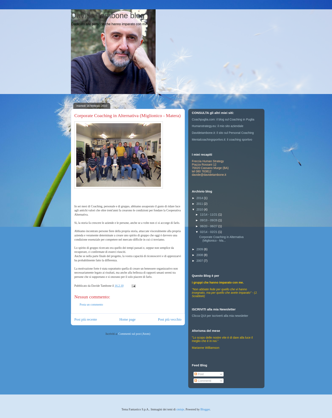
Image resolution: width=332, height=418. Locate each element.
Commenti (202, 380)
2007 (200, 260)
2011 (200, 203)
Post (199, 374)
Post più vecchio (169, 319)
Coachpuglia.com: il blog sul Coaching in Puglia (223, 119)
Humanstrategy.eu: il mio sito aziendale (217, 126)
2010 (200, 209)
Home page (127, 319)
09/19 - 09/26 (209, 220)
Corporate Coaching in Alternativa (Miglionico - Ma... (221, 238)
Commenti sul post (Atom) (134, 333)
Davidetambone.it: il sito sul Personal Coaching (223, 132)
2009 (200, 249)
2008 (200, 255)
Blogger (205, 409)
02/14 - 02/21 (209, 232)
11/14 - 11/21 (209, 214)
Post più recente (85, 319)
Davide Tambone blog (108, 15)
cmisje (180, 409)
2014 (200, 198)
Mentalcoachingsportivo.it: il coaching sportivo (222, 139)
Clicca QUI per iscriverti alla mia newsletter (220, 315)
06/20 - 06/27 (209, 226)
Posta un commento (91, 304)
